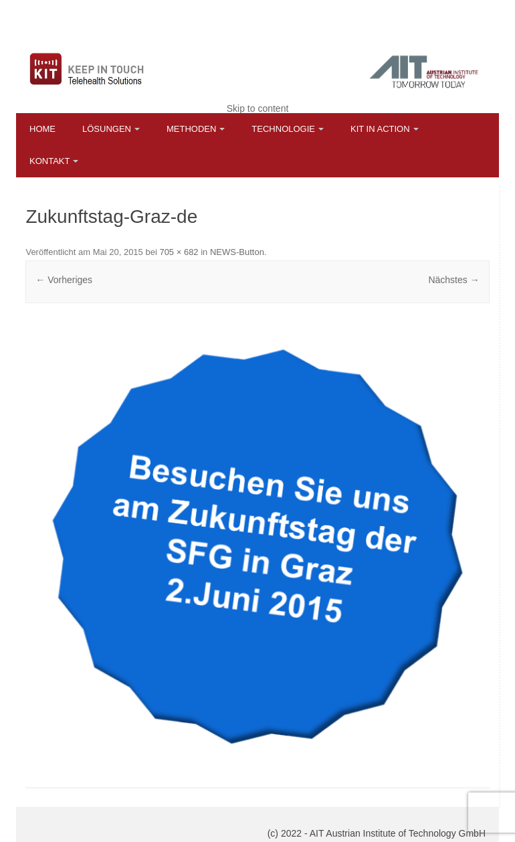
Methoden (191, 129)
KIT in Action (380, 129)
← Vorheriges (63, 279)
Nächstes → (453, 279)
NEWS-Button (237, 252)
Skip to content (258, 108)
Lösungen (106, 129)
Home (42, 129)
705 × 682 (178, 252)
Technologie (283, 129)
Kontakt (49, 161)
